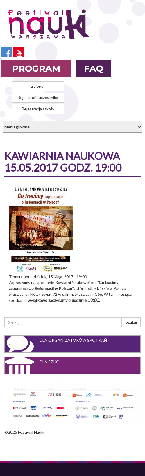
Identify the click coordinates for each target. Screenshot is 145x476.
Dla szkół (51, 361)
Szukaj (131, 322)
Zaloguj (37, 86)
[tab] (72, 344)
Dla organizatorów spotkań (73, 340)
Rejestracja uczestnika (37, 97)
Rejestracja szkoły (38, 108)
